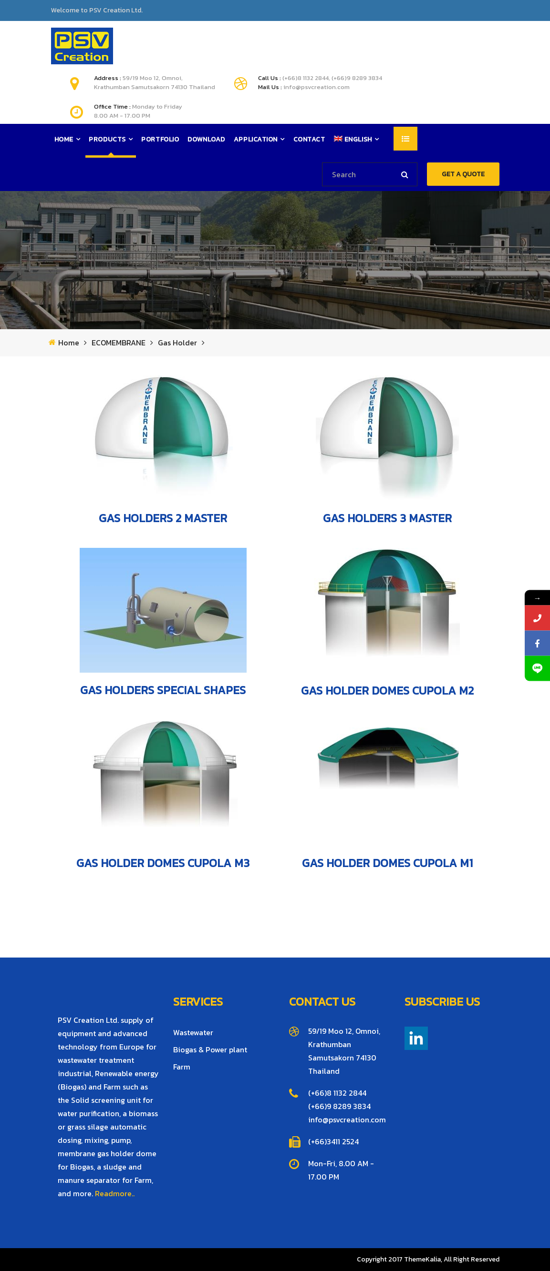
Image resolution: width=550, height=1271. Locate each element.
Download (206, 139)
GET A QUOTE (463, 174)
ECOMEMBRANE (118, 342)
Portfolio (160, 139)
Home (63, 139)
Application (256, 139)
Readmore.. (115, 1193)
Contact (309, 139)
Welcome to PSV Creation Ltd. (97, 10)
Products (107, 139)
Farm (181, 1066)
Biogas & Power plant (210, 1049)
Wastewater (193, 1032)
